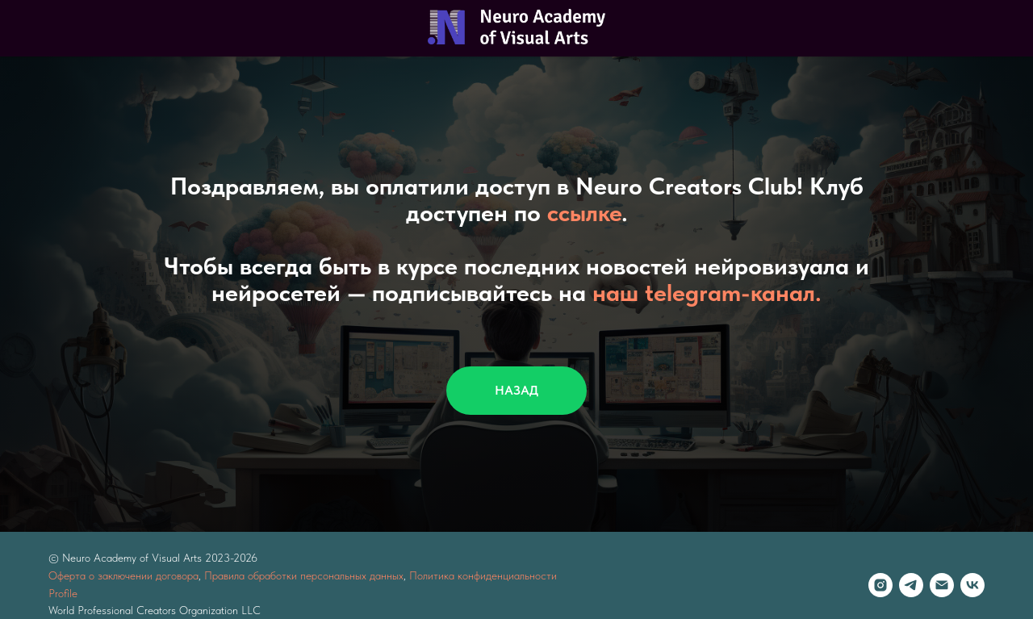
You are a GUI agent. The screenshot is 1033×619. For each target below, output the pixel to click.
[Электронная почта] (942, 585)
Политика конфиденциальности (483, 575)
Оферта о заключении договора (123, 575)
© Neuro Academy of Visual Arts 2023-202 (149, 557)
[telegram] (911, 585)
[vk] (972, 585)
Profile (62, 593)
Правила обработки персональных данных (304, 575)
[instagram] (880, 585)
